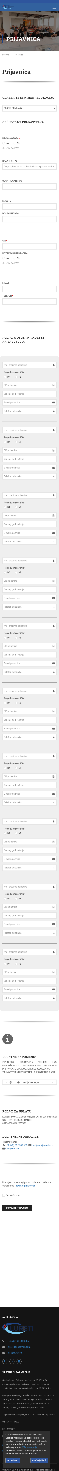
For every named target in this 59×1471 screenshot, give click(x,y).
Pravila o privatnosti (25, 1185)
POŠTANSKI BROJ (11, 213)
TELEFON (7, 296)
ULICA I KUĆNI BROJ (12, 181)
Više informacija (29, 1447)
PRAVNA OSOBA (11, 138)
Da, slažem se (11, 1195)
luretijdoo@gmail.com (19, 1346)
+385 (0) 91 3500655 (18, 1341)
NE (17, 143)
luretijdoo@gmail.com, (43, 1145)
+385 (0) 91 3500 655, (16, 1145)
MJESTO (6, 201)
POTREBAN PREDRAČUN (15, 253)
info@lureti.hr (12, 1148)
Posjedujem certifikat (15, 372)
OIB (4, 240)
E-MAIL (6, 283)
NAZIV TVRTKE (9, 161)
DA (5, 143)
